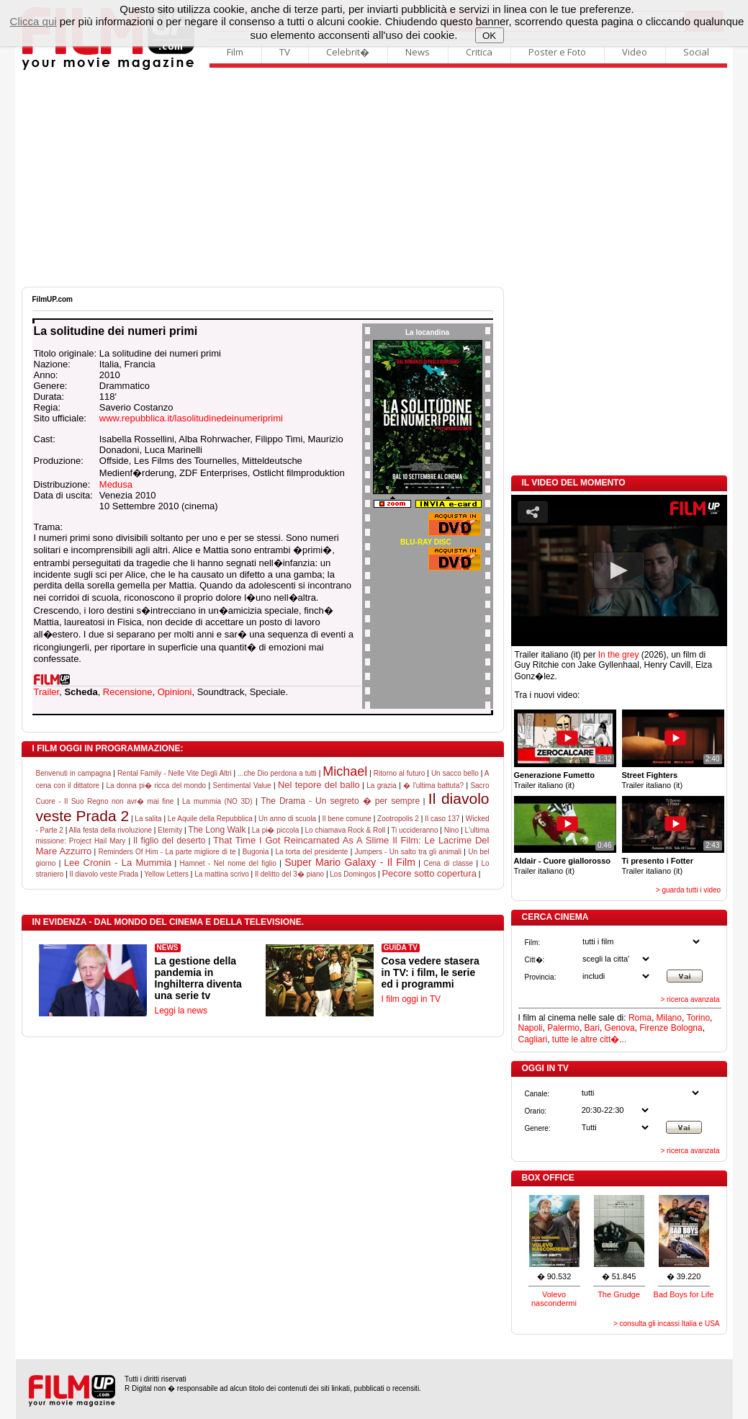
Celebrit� (347, 51)
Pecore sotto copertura (429, 873)
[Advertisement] (374, 178)
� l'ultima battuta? (433, 785)
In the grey (618, 655)
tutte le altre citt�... (589, 1039)
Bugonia (256, 852)
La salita (148, 819)
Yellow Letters (166, 874)
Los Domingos (353, 874)
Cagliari (533, 1039)
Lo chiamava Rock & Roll (345, 830)
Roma (640, 1018)
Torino (698, 1018)
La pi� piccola (275, 830)
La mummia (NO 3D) (217, 801)
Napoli (530, 1028)
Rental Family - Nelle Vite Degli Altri (174, 773)
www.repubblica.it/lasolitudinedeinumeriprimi (191, 418)
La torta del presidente (311, 852)
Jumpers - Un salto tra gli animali (408, 852)
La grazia (381, 785)
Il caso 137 (442, 819)
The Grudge (619, 1294)
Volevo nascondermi (554, 1298)
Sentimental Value (242, 785)
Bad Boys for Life (684, 1294)
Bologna (687, 1028)
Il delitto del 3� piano (289, 874)
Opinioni (175, 691)
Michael (345, 771)
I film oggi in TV (411, 999)
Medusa (115, 484)
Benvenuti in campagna (74, 773)
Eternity (170, 830)
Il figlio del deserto (169, 841)
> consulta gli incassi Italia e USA (666, 1324)
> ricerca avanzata (690, 999)
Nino (451, 830)
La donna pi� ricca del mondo (156, 785)
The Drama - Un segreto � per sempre (340, 801)
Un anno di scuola (287, 819)
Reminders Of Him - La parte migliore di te (166, 852)
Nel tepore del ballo (319, 784)
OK (489, 35)
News (417, 51)
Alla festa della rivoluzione (110, 830)
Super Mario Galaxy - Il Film (349, 862)
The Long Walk (216, 830)
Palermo (563, 1028)
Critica (479, 51)
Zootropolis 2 (398, 819)
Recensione (128, 691)
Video (634, 51)
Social (696, 51)
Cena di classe (448, 863)
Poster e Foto (557, 51)
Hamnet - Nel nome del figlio (228, 863)
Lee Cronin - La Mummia (118, 862)
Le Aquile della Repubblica (210, 819)
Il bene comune (346, 819)
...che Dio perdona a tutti (277, 773)
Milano (669, 1018)
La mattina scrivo (221, 874)
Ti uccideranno (414, 830)
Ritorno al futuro (399, 773)
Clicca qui (33, 21)
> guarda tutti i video (688, 890)
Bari (592, 1028)
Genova (620, 1028)
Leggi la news (181, 1011)
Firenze (653, 1028)
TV (284, 51)
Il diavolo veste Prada (104, 874)
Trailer (47, 691)
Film (235, 51)
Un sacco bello (455, 773)
